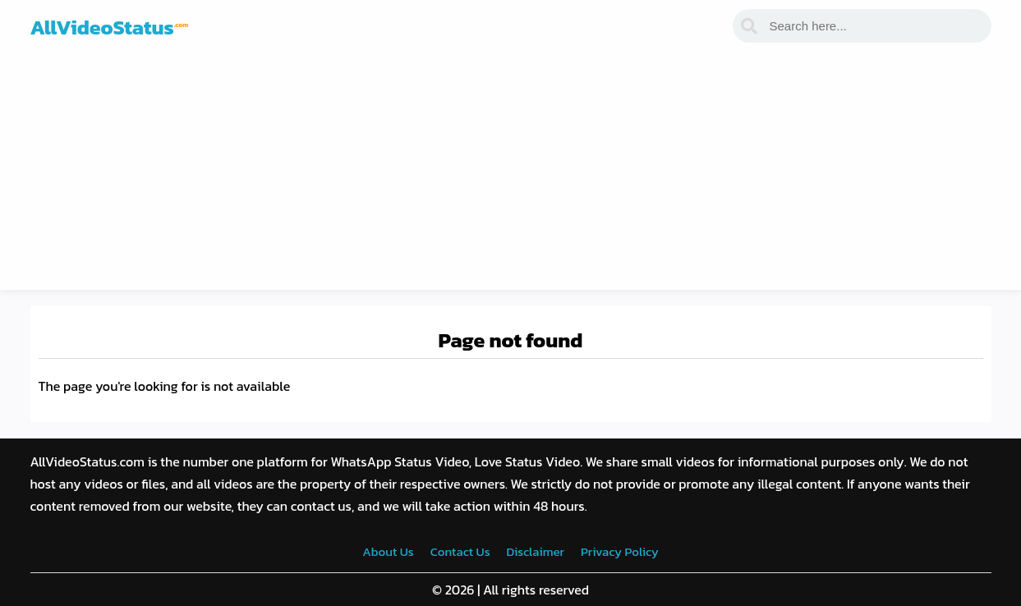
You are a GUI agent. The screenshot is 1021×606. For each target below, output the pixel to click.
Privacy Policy (620, 551)
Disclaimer (535, 551)
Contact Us (460, 551)
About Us (387, 551)
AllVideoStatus (109, 27)
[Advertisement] (511, 175)
